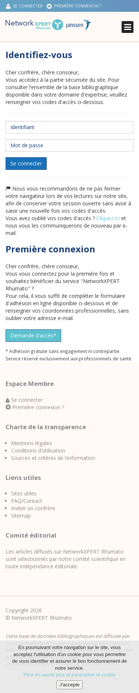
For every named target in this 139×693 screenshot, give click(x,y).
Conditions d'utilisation (38, 450)
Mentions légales (31, 443)
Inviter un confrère (33, 508)
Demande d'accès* (33, 335)
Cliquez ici (108, 218)
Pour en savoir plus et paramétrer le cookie (70, 677)
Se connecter (24, 6)
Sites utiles (24, 493)
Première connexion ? (74, 6)
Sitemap (21, 515)
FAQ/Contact (26, 500)
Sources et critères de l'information (53, 457)
